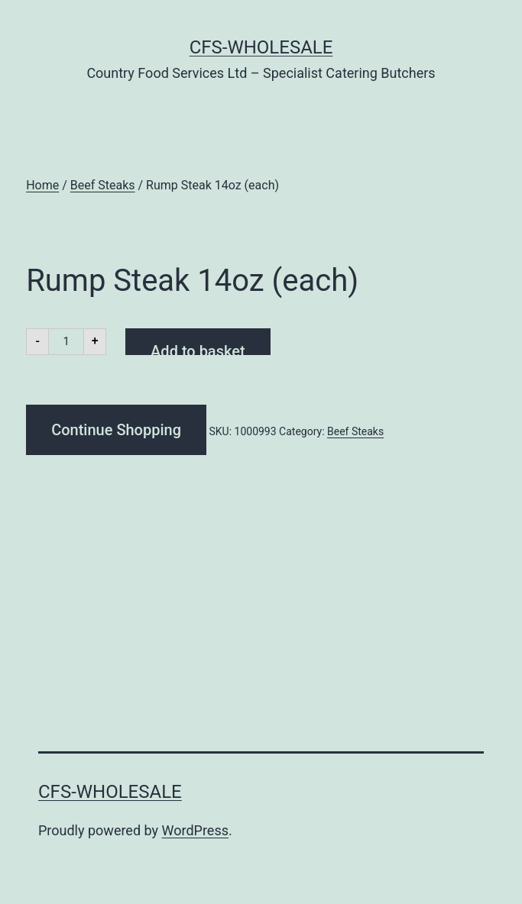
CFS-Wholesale (261, 47)
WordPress (195, 830)
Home (42, 185)
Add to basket (198, 348)
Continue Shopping (116, 430)
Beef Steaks (102, 185)
